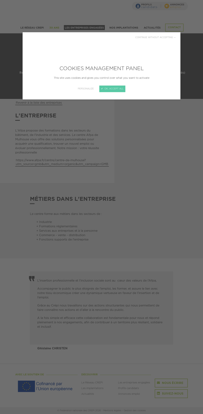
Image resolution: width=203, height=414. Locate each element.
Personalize (86, 89)
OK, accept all (112, 89)
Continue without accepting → (155, 37)
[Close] (101, 207)
